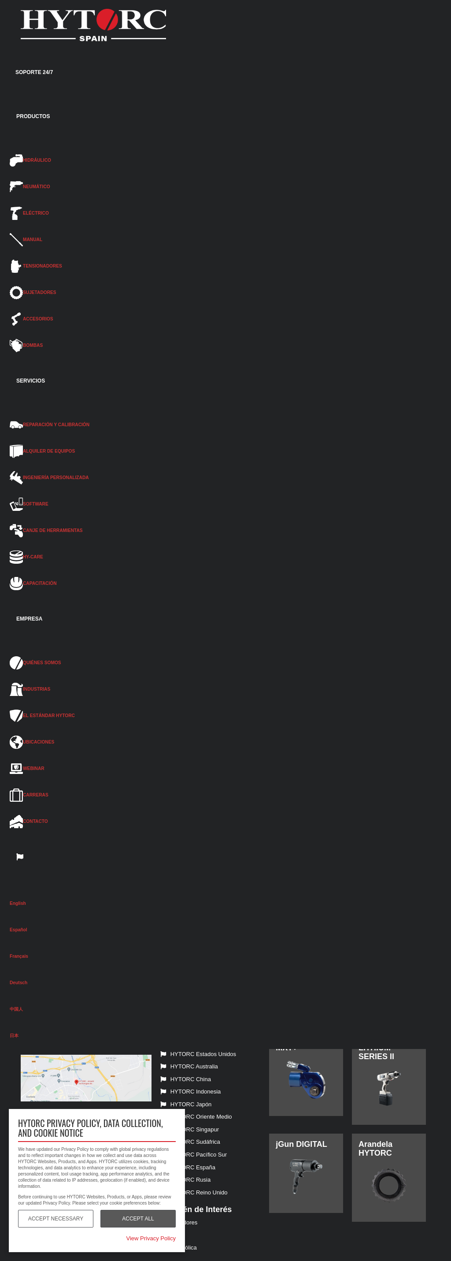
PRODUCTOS (33, 116)
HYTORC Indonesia (190, 1091)
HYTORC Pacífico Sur (193, 1154)
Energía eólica (178, 1247)
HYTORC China (185, 1079)
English (18, 903)
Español (18, 929)
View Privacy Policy (151, 1238)
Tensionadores (179, 1222)
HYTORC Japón (186, 1104)
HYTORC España (187, 1167)
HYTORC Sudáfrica (190, 1141)
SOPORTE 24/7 (34, 72)
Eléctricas (172, 1235)
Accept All (138, 1219)
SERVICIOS (30, 381)
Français (19, 956)
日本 (14, 1035)
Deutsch (18, 982)
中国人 (16, 1009)
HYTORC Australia (189, 1066)
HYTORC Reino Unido (194, 1192)
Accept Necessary (56, 1219)
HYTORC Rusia (185, 1179)
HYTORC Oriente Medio (196, 1116)
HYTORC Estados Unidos (198, 1054)
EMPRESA (29, 619)
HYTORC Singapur (189, 1129)
